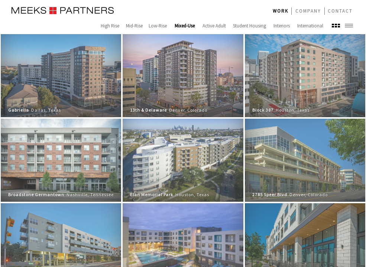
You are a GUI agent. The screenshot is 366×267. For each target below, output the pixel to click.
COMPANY (308, 11)
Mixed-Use (185, 26)
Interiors (281, 26)
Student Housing (249, 26)
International (310, 26)
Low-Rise (158, 26)
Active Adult (214, 26)
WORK (280, 11)
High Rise (110, 26)
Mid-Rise (134, 26)
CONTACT (340, 11)
